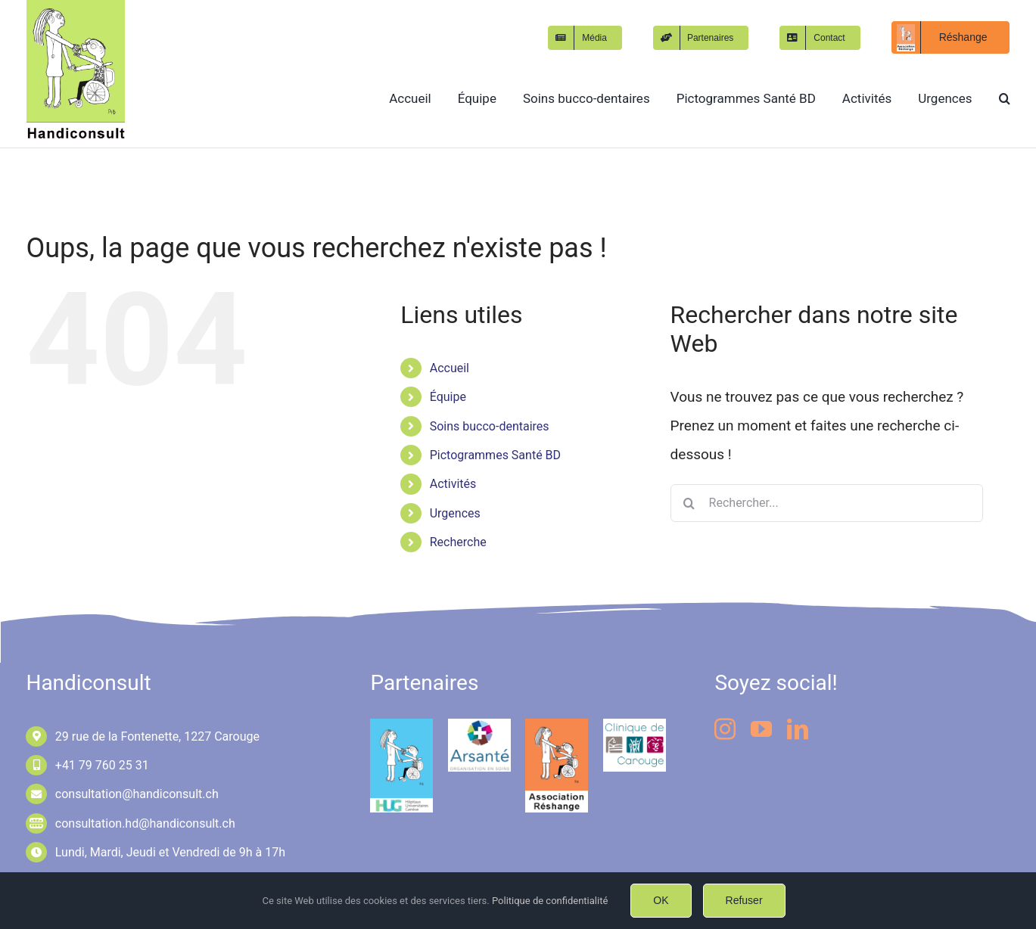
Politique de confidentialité (550, 900)
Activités (453, 484)
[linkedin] (797, 729)
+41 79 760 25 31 (102, 765)
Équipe (448, 397)
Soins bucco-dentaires (489, 426)
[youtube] (761, 729)
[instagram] (725, 729)
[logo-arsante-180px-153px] (479, 726)
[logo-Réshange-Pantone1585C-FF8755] (556, 726)
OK (660, 900)
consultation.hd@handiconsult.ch (145, 823)
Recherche (458, 542)
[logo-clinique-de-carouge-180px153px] (634, 726)
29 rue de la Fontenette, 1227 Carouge (157, 736)
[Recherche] (689, 503)
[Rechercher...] (826, 503)
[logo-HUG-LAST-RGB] (401, 726)
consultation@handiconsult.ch (137, 794)
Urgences (455, 513)
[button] (1004, 98)
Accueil (449, 368)
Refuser (744, 900)
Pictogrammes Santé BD (495, 455)
